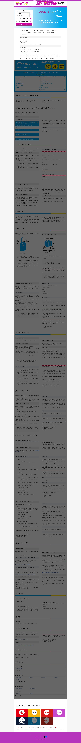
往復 (19, 11)
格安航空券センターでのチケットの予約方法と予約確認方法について (53, 76)
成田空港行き (18, 693)
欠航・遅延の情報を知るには (53, 87)
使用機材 (28, 87)
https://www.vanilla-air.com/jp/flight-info (21, 639)
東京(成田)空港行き (19, 668)
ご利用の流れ (37, 727)
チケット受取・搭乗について (45, 727)
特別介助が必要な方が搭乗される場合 (53, 83)
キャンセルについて (28, 89)
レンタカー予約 (28, 727)
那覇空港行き (56, 677)
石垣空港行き (18, 679)
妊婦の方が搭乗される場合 (28, 83)
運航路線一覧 (53, 89)
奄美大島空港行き (43, 677)
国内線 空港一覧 (52, 727)
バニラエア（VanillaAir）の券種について (28, 76)
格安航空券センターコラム (59, 727)
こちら (24, 52)
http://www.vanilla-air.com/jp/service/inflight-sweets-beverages (25, 574)
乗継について (53, 78)
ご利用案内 (32, 727)
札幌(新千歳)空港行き (19, 677)
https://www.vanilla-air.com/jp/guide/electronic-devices (50, 572)
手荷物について (28, 81)
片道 (24, 11)
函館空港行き (31, 677)
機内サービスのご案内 (28, 85)
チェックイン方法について (28, 78)
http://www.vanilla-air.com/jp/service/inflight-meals (23, 564)
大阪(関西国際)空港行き (32, 688)
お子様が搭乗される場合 (53, 81)
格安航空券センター (21, 727)
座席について (53, 85)
